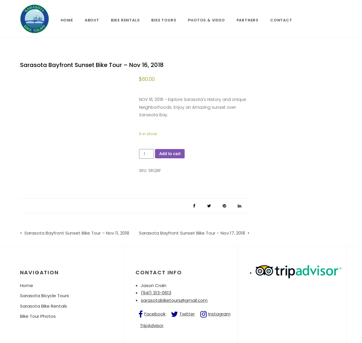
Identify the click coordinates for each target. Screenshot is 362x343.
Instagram (219, 314)
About (92, 20)
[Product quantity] (146, 154)
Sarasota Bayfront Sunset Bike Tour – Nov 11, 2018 (76, 233)
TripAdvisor (151, 325)
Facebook (154, 314)
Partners (248, 20)
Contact (281, 20)
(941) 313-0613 (156, 293)
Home (67, 20)
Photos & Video (206, 20)
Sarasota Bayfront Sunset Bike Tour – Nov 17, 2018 (192, 233)
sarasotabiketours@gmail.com (174, 300)
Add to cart (170, 153)
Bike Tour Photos (38, 316)
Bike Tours (163, 20)
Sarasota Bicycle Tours (44, 296)
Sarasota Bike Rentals (43, 306)
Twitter (187, 314)
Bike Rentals (125, 20)
